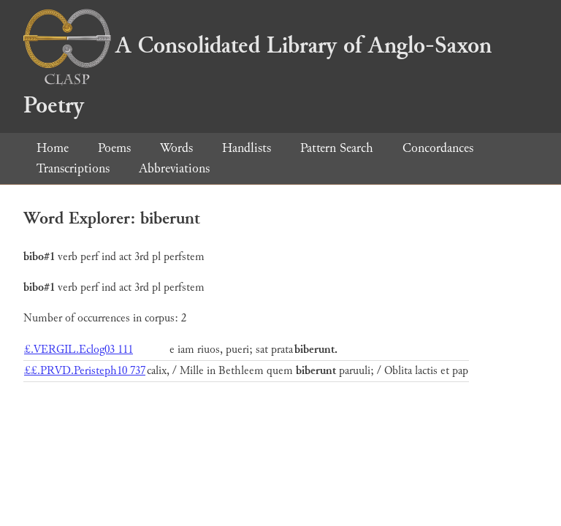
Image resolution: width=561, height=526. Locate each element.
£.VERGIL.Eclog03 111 (78, 349)
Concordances (437, 148)
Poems (114, 148)
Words (176, 148)
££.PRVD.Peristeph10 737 (84, 370)
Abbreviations (174, 168)
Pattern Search (336, 148)
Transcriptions (73, 168)
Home (53, 148)
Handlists (246, 148)
